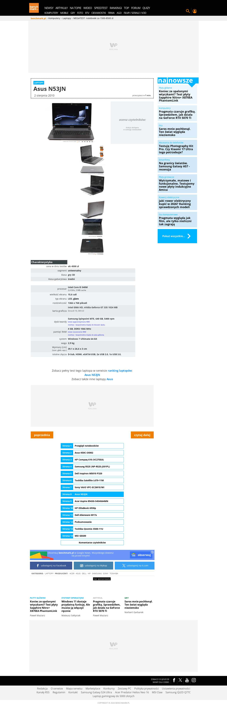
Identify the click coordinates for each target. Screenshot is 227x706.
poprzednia (42, 435)
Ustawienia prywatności (176, 688)
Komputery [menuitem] (51, 13)
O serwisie (57, 688)
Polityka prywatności (146, 688)
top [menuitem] (126, 8)
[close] (152, 552)
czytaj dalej (142, 435)
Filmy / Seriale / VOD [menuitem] (135, 13)
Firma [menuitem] (111, 13)
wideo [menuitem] (87, 8)
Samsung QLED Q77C (178, 692)
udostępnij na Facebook (51, 565)
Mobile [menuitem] (64, 13)
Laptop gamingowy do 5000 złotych (113, 696)
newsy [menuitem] (48, 8)
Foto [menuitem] (80, 13)
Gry (127, 598)
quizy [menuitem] (146, 8)
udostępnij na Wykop (93, 565)
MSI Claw (157, 692)
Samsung (97, 573)
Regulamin (59, 692)
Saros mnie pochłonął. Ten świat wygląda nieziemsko (139, 605)
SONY (105, 573)
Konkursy (109, 688)
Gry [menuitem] (72, 13)
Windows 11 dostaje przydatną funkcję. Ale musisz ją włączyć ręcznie (75, 606)
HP (89, 573)
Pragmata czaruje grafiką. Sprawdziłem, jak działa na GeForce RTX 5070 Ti (106, 606)
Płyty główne (38, 598)
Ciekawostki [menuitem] (98, 13)
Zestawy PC (124, 688)
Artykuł (97, 598)
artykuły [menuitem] (61, 8)
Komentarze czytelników (92, 542)
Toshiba (114, 573)
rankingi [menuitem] (116, 8)
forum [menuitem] (135, 8)
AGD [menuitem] (119, 13)
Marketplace (93, 688)
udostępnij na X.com (134, 565)
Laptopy (49, 573)
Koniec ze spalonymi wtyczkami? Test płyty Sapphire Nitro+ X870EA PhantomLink (44, 606)
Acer (72, 573)
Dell (84, 573)
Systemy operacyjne (72, 598)
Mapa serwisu (74, 688)
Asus (110, 379)
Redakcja (42, 688)
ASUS (78, 573)
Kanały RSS (43, 692)
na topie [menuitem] (75, 8)
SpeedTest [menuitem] (101, 8)
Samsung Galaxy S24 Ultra (96, 692)
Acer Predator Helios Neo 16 (132, 692)
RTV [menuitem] (87, 13)
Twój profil (195, 11)
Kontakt (73, 692)
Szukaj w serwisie (188, 11)
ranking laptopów (120, 370)
